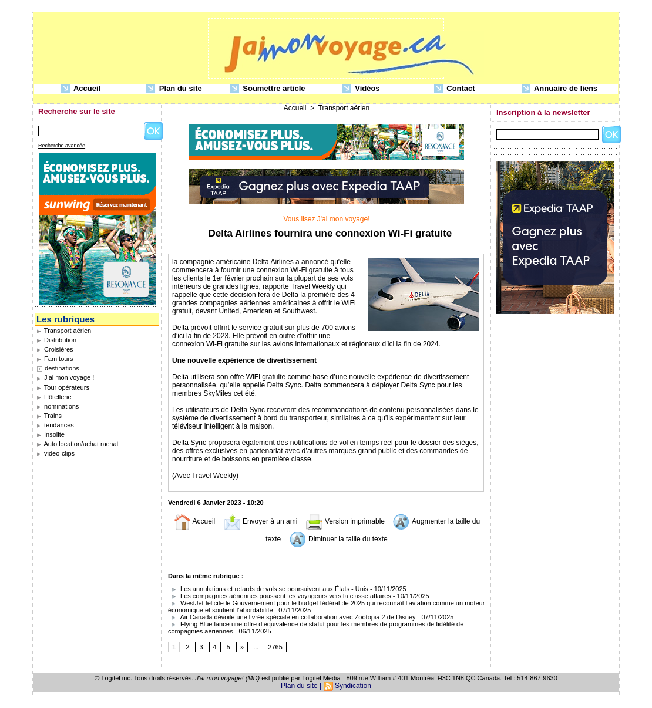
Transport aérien (63, 330)
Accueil (80, 89)
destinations (62, 368)
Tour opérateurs (62, 387)
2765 (275, 646)
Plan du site (174, 89)
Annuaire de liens (560, 89)
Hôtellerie (54, 396)
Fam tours (54, 358)
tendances (55, 425)
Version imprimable (345, 521)
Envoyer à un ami (260, 521)
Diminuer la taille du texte (338, 539)
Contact (454, 89)
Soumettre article (267, 89)
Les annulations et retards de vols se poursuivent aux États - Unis (268, 588)
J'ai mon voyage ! (65, 377)
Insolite (50, 434)
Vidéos (361, 89)
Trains (49, 415)
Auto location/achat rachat (77, 443)
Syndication (353, 686)
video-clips (55, 453)
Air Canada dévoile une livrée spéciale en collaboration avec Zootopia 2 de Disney (292, 617)
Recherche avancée (61, 146)
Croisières (54, 349)
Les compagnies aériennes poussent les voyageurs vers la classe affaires (279, 595)
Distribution (56, 339)
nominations (57, 406)
